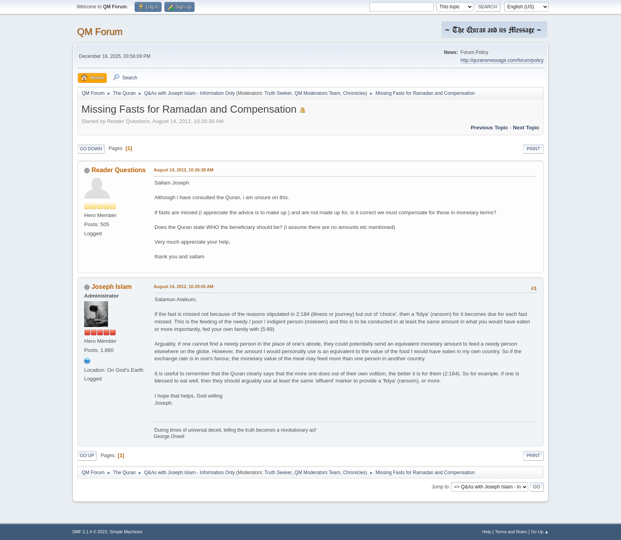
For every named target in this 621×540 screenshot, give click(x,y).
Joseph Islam (111, 286)
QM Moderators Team (318, 93)
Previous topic (489, 128)
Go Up (87, 455)
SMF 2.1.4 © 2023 (89, 531)
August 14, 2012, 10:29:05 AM (184, 286)
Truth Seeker (278, 93)
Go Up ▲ (540, 531)
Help (486, 531)
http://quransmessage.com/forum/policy (502, 60)
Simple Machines (126, 531)
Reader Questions (118, 170)
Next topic (526, 128)
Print (533, 148)
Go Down (91, 148)
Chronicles (354, 93)
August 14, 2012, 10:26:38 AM (184, 169)
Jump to (440, 486)
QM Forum (100, 31)
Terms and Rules (511, 531)
